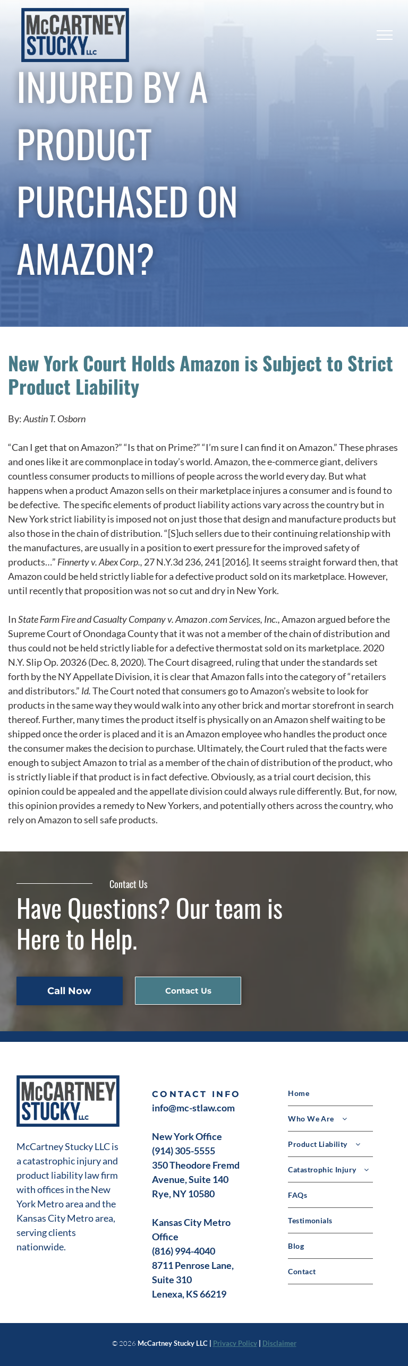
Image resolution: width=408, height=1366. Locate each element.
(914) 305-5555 (183, 1150)
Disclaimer (279, 1343)
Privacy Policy (235, 1343)
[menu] (384, 35)
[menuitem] (339, 1093)
